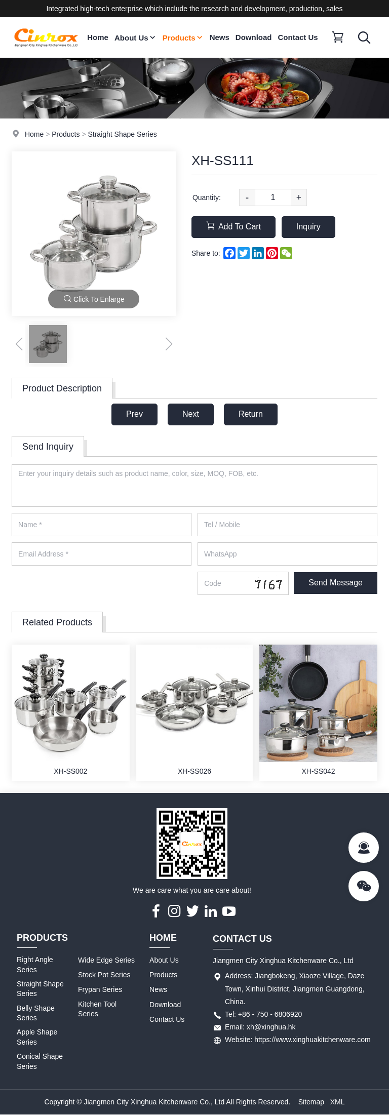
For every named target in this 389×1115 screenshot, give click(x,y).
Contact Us (298, 37)
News (219, 37)
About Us (135, 37)
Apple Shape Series (37, 1037)
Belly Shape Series (36, 1013)
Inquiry (308, 226)
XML (337, 1102)
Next (190, 414)
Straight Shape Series (122, 134)
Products (183, 37)
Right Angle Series (35, 964)
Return (251, 414)
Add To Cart (233, 226)
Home (97, 37)
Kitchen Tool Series (97, 1009)
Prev (134, 414)
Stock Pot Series (104, 975)
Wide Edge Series (106, 960)
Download (254, 37)
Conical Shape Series (40, 1061)
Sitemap (311, 1102)
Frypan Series (100, 989)
